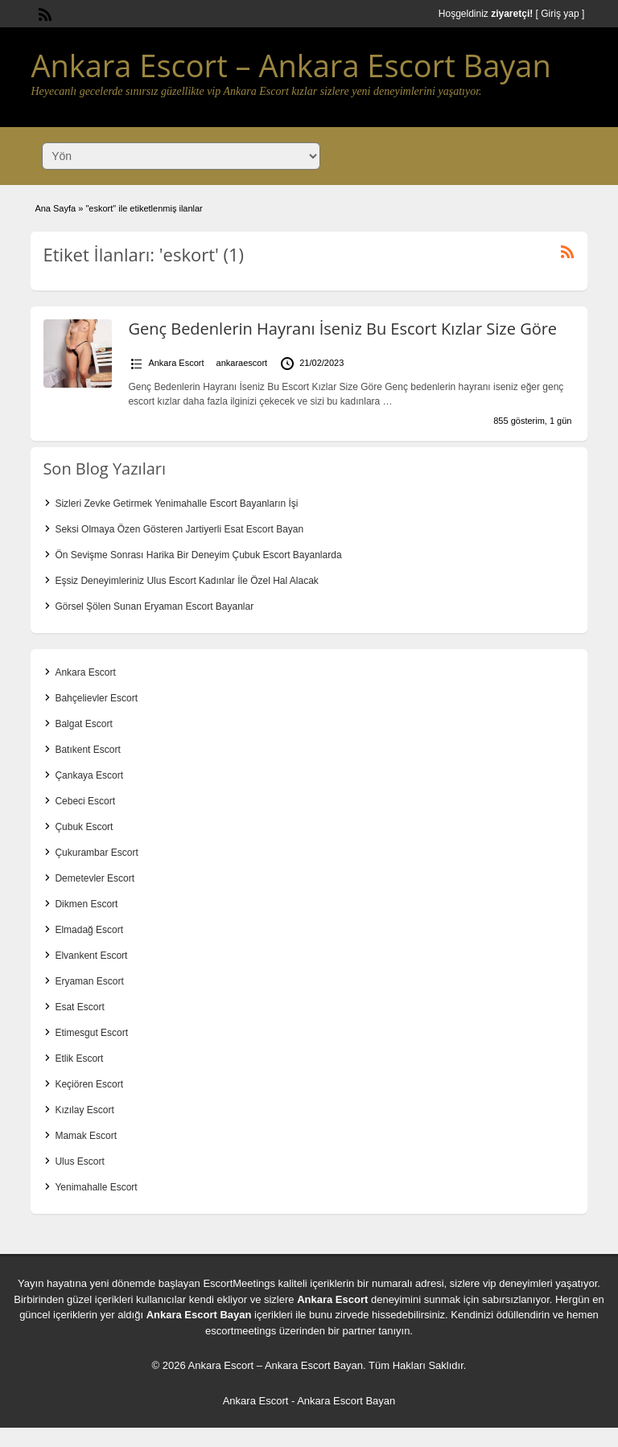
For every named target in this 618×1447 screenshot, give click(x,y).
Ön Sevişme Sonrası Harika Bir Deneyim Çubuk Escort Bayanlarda (198, 555)
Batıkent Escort (87, 749)
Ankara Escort (176, 363)
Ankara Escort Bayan (199, 1315)
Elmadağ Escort (89, 929)
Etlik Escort (79, 1058)
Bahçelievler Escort (96, 698)
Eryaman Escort (89, 981)
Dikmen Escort (86, 904)
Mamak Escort (86, 1135)
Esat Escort (79, 1007)
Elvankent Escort (91, 955)
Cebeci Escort (85, 801)
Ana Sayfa (55, 208)
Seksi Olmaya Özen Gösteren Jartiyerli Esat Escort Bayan (179, 529)
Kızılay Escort (84, 1110)
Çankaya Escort (89, 775)
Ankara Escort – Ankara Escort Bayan (290, 65)
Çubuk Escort (84, 826)
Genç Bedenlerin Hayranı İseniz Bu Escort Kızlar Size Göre (342, 328)
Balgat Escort (83, 724)
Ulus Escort (79, 1161)
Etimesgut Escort (91, 1032)
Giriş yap (560, 13)
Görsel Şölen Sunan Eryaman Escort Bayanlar (154, 606)
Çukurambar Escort (96, 852)
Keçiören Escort (89, 1084)
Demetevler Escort (94, 878)
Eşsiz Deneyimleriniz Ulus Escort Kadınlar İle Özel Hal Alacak (186, 580)
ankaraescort (242, 363)
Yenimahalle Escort (96, 1187)
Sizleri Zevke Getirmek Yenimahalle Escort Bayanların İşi (176, 503)
